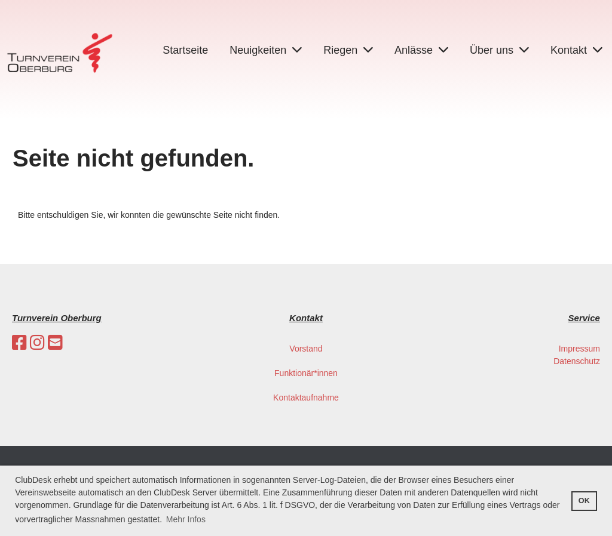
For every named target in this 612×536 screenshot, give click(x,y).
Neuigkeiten (266, 50)
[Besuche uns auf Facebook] (19, 343)
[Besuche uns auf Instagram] (37, 343)
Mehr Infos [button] (186, 519)
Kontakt (576, 50)
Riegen (348, 50)
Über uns (499, 50)
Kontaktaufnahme (306, 397)
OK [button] (584, 501)
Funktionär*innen (306, 373)
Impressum (579, 348)
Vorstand (305, 348)
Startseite (185, 50)
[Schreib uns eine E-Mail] (55, 343)
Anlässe (421, 50)
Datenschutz (576, 361)
